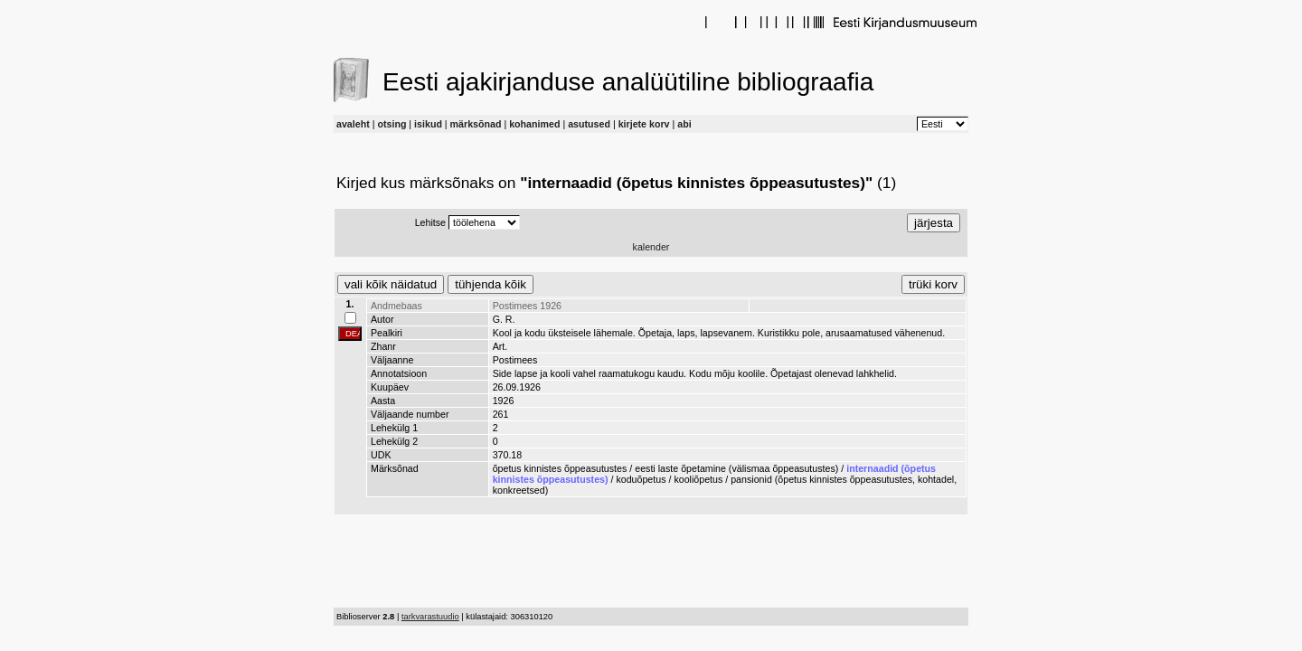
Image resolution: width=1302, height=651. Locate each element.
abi (684, 123)
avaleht (353, 123)
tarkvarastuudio (430, 616)
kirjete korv (644, 123)
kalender (651, 246)
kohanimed (534, 123)
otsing (391, 123)
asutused (589, 123)
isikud (428, 123)
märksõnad (476, 123)
